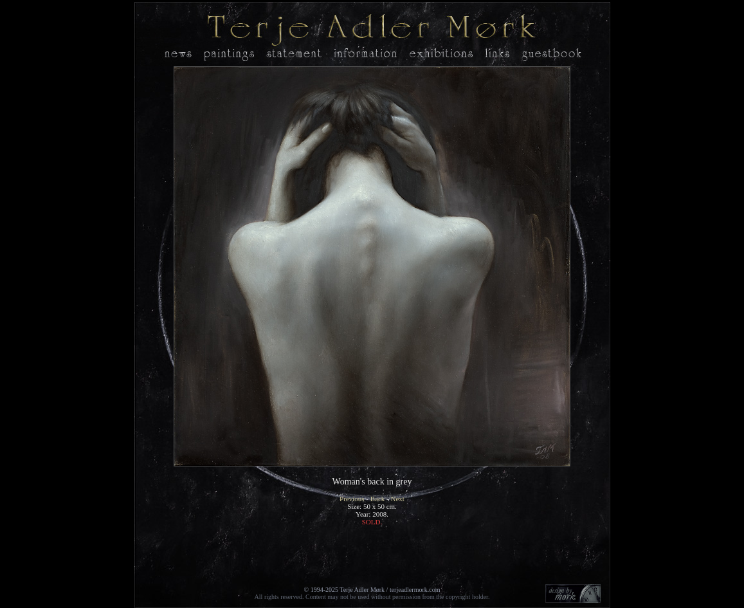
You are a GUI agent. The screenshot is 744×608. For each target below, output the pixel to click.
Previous (352, 498)
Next (397, 498)
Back (377, 498)
